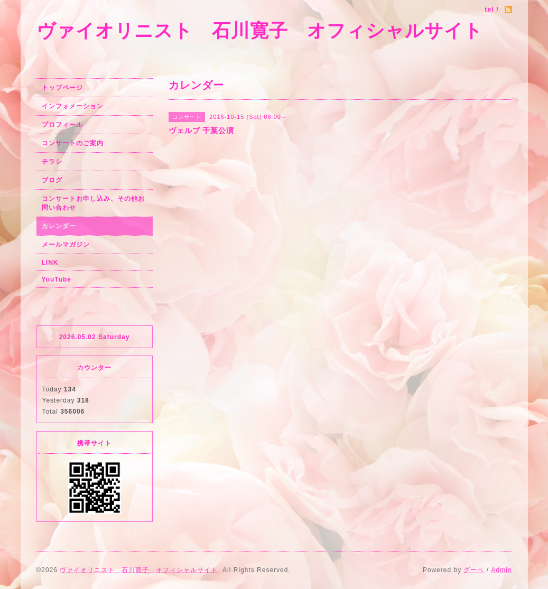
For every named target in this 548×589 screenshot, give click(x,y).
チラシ (52, 161)
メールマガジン (66, 244)
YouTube (57, 279)
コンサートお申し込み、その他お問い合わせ (93, 203)
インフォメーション (73, 106)
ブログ (52, 180)
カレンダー (59, 226)
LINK (50, 262)
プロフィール (62, 124)
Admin (501, 570)
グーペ (473, 570)
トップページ (62, 87)
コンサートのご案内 (73, 143)
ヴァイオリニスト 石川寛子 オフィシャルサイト (259, 30)
